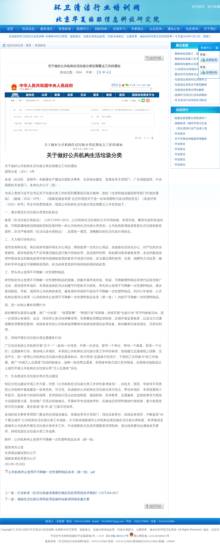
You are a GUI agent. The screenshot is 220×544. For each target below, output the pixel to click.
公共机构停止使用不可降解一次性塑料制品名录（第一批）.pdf (51, 472)
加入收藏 (213, 6)
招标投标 (101, 29)
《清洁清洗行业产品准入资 (191, 128)
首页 (10, 29)
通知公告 (173, 29)
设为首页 (198, 6)
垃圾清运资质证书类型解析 (191, 84)
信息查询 (192, 29)
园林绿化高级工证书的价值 (191, 58)
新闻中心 (83, 29)
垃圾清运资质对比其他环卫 (191, 79)
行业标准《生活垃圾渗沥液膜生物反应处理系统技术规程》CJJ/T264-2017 (67, 493)
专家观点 (137, 29)
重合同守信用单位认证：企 (191, 74)
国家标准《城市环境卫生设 (191, 123)
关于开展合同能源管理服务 (191, 138)
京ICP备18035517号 (117, 535)
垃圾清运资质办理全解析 (189, 89)
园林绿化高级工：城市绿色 (191, 53)
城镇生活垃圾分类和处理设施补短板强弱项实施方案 (53, 499)
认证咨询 (155, 29)
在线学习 (119, 29)
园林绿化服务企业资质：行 (191, 64)
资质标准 (64, 29)
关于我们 (210, 29)
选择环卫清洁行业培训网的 (191, 95)
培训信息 (28, 29)
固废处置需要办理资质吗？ (191, 118)
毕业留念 (180, 133)
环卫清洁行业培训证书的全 (191, 100)
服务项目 (46, 29)
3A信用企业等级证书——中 (191, 69)
